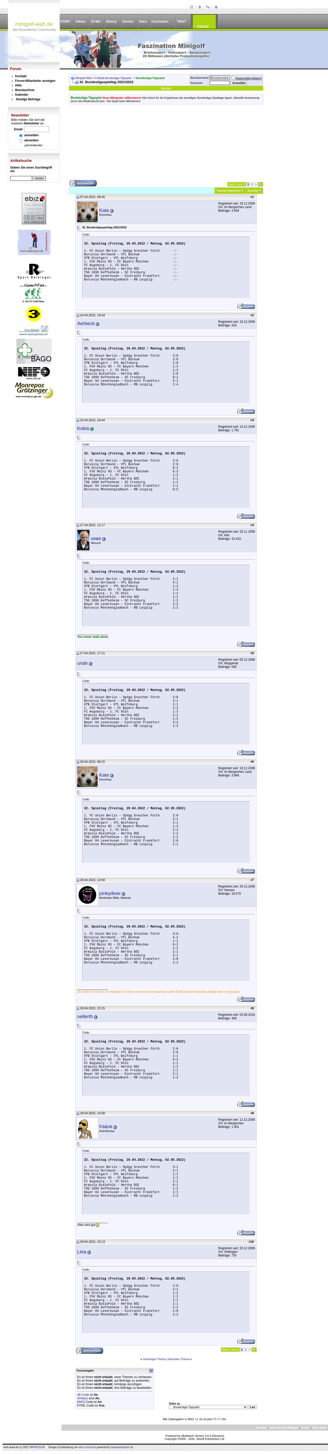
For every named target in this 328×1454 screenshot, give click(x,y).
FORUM (202, 26)
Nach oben (319, 1427)
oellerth (85, 1016)
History (111, 21)
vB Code (83, 1395)
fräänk (105, 1126)
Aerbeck (86, 323)
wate (96, 538)
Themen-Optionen (228, 190)
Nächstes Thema (178, 1359)
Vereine (127, 21)
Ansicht (253, 190)
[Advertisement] (166, 144)
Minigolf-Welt (83, 78)
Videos (80, 21)
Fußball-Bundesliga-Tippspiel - (114, 78)
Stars (143, 21)
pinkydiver (110, 893)
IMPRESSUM (37, 1447)
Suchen (166, 88)
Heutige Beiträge (28, 99)
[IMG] (81, 1402)
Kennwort (196, 82)
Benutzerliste (24, 90)
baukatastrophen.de (122, 1447)
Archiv (305, 1427)
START (65, 21)
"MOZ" (181, 21)
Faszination (159, 21)
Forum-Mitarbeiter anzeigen (35, 81)
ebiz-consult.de (87, 1447)
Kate (104, 210)
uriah (82, 663)
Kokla (83, 428)
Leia (81, 1251)
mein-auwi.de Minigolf (283, 1427)
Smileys (82, 1398)
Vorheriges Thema (154, 1359)
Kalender (21, 94)
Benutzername (199, 77)
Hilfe (18, 85)
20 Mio (95, 21)
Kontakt (21, 76)
